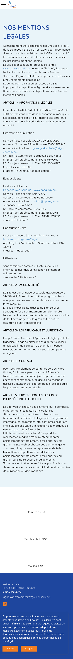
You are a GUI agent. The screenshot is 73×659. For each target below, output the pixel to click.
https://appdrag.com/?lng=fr (21, 239)
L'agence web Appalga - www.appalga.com (30, 189)
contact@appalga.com (46, 201)
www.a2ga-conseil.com (17, 68)
